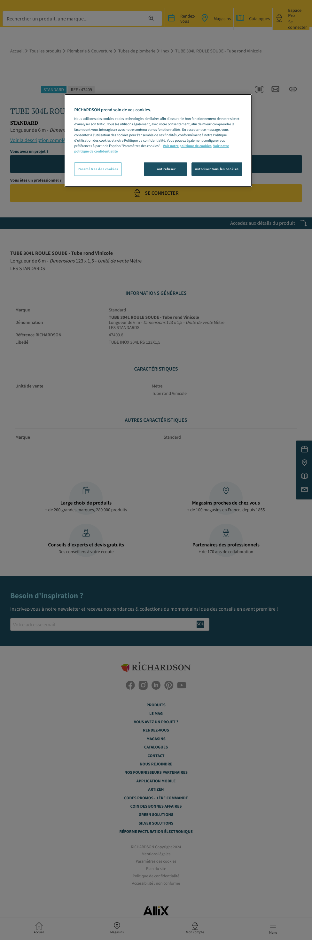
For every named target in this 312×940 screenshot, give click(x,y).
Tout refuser (165, 169)
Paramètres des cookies (98, 169)
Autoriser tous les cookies (217, 169)
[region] (158, 140)
